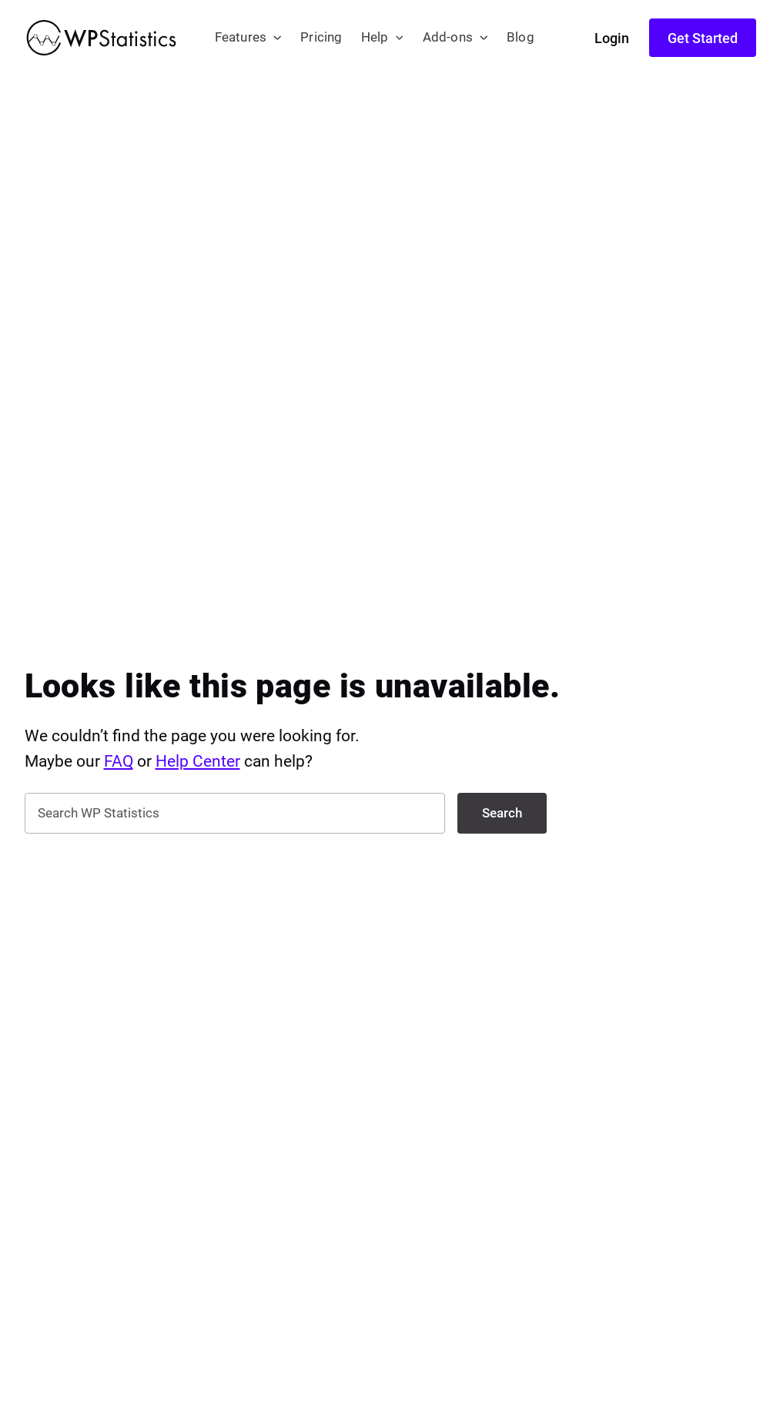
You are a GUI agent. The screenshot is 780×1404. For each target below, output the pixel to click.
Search (502, 813)
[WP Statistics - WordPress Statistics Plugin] (101, 37)
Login (611, 38)
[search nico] (235, 813)
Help (375, 37)
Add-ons (448, 37)
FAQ (118, 761)
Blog (520, 37)
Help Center (198, 761)
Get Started (703, 38)
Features (241, 37)
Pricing (321, 37)
